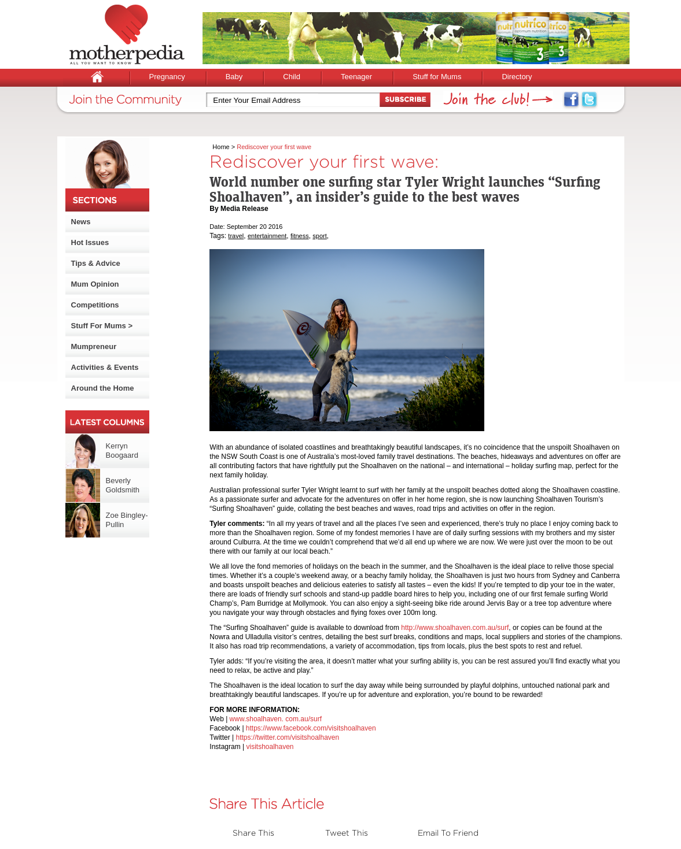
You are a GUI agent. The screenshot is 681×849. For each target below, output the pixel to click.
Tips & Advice (95, 263)
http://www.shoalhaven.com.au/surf (455, 628)
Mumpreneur (94, 346)
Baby (234, 76)
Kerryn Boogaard (122, 450)
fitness (299, 235)
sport (319, 235)
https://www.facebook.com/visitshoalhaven (311, 728)
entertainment (267, 235)
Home (220, 146)
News (81, 221)
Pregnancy (167, 76)
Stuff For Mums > (102, 325)
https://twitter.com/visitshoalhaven (287, 737)
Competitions (95, 305)
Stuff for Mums (437, 76)
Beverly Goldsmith (123, 485)
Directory (517, 76)
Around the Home (102, 388)
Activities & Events (105, 367)
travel (236, 235)
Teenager (356, 76)
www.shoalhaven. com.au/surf (276, 719)
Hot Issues (90, 242)
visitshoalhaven (269, 747)
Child (291, 76)
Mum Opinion (95, 284)
